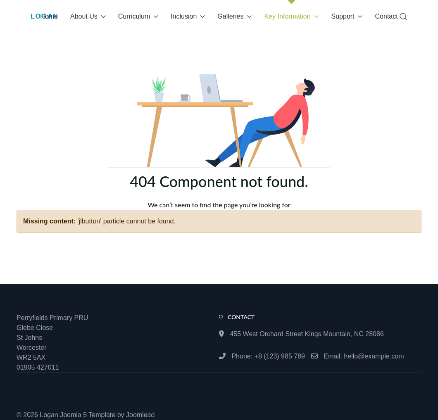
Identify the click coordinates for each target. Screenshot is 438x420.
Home (49, 16)
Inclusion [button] (188, 16)
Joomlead (140, 414)
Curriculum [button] (138, 16)
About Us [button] (88, 16)
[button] (403, 16)
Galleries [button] (234, 16)
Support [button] (347, 16)
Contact (386, 16)
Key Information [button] (291, 16)
